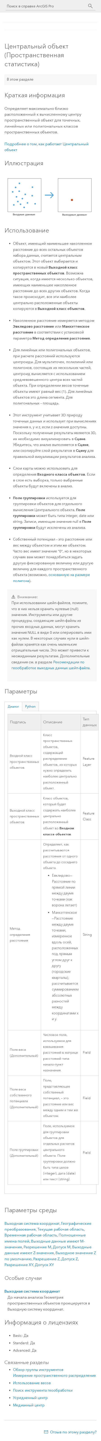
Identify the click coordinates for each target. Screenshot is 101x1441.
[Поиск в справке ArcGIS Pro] (46, 6)
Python (30, 706)
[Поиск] (90, 6)
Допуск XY (44, 1264)
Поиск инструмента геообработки (42, 1390)
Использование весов (32, 1383)
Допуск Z (69, 1259)
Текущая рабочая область (60, 1229)
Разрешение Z (46, 1259)
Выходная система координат (31, 1223)
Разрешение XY (18, 1264)
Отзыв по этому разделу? (73, 1432)
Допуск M (61, 1247)
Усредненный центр (30, 1398)
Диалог (13, 706)
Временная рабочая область (30, 1235)
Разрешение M (37, 1247)
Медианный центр (29, 1405)
